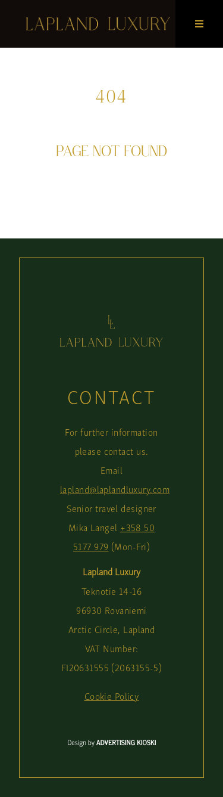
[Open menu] (199, 24)
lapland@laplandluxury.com (114, 489)
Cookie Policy (111, 696)
